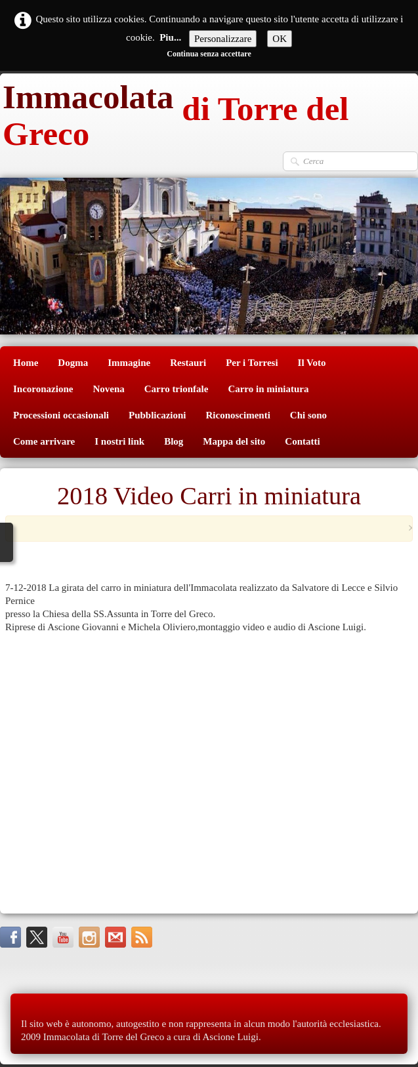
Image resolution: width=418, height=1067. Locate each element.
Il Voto (312, 362)
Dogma (73, 362)
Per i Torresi (252, 362)
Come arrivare (44, 441)
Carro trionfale (176, 389)
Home (25, 362)
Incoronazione (43, 389)
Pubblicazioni (157, 415)
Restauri (188, 362)
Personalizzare (222, 38)
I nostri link (119, 441)
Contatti (302, 441)
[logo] (209, 112)
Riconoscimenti (238, 415)
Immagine (129, 362)
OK (279, 38)
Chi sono (308, 415)
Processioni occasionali (61, 415)
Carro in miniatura (268, 389)
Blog (173, 441)
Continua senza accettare (209, 53)
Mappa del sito (234, 441)
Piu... (170, 37)
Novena (108, 389)
